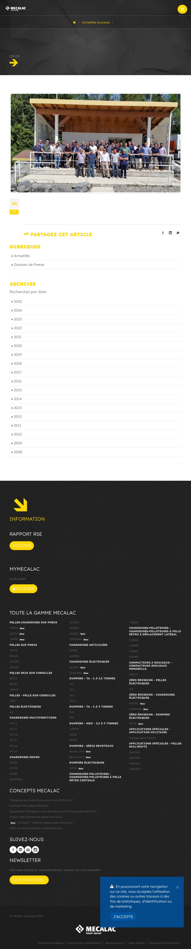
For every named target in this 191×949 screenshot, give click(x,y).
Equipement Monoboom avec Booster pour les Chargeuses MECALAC (53, 811)
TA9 (71, 717)
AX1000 (74, 656)
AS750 (14, 768)
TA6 (71, 712)
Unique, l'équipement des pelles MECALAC (36, 817)
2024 (18, 310)
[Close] (177, 886)
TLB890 (133, 651)
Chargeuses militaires (142, 738)
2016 (18, 381)
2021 (18, 337)
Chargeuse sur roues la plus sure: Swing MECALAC (41, 800)
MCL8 (13, 751)
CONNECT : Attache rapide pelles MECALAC (41, 823)
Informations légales (50, 943)
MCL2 (13, 723)
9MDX (73, 740)
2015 (18, 390)
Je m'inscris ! (29, 879)
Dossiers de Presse (29, 264)
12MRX (18, 639)
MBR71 (133, 674)
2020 (18, 346)
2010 (18, 434)
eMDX (76, 768)
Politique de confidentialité (84, 943)
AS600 (14, 762)
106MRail (135, 752)
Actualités (22, 256)
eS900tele (79, 639)
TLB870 (133, 640)
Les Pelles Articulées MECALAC (29, 805)
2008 (18, 452)
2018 (18, 363)
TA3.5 (72, 701)
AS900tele (16, 779)
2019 (18, 354)
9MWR (14, 656)
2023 (18, 319)
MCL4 (13, 729)
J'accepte (123, 916)
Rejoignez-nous (114, 943)
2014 (18, 399)
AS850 (14, 774)
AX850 (73, 650)
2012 (18, 416)
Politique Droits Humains (164, 943)
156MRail (134, 763)
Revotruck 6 (80, 752)
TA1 (71, 684)
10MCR (14, 689)
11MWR (14, 661)
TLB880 (133, 645)
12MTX (17, 634)
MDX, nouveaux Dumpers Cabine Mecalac (36, 828)
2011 (17, 425)
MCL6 (13, 740)
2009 (18, 443)
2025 (18, 301)
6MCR (13, 678)
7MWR (14, 650)
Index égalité (136, 943)
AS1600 (74, 628)
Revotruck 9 (80, 757)
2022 (18, 328)
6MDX (73, 734)
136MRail (134, 757)
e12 (12, 712)
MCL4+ (14, 734)
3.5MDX (74, 729)
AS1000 (74, 622)
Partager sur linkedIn (170, 232)
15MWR (14, 667)
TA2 (71, 689)
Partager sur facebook (163, 232)
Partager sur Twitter (177, 232)
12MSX (18, 628)
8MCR (13, 684)
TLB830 (133, 622)
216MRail (134, 769)
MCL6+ (14, 746)
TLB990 (133, 657)
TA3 (71, 695)
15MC (13, 701)
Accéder (22, 545)
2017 (17, 372)
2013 (18, 408)
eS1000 (77, 634)
